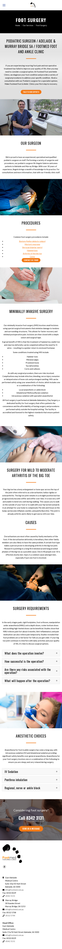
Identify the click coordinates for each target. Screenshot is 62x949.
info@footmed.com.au (14, 890)
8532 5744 (10, 915)
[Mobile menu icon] (4, 5)
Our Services (28, 25)
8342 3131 (35, 818)
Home (17, 25)
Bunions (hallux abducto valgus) (32, 241)
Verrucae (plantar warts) (32, 247)
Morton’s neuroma (32, 244)
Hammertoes (32, 250)
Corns (32, 256)
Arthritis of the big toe (32, 253)
